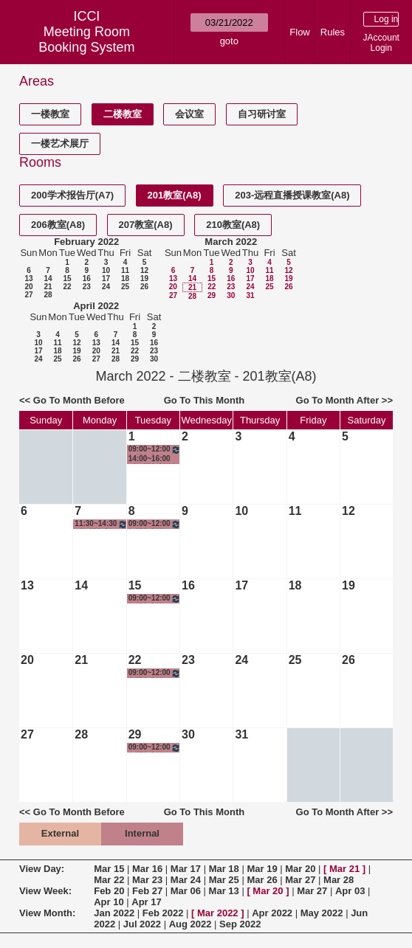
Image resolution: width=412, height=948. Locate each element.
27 (28, 295)
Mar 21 (344, 868)
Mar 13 (224, 890)
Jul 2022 (142, 924)
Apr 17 (146, 901)
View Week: (45, 890)
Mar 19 (262, 868)
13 (28, 278)
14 (48, 278)
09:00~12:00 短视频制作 (154, 449)
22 (67, 287)
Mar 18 (224, 868)
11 (125, 270)
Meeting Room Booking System (86, 39)
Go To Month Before (79, 400)
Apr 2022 (272, 912)
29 (211, 295)
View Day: (41, 868)
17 (106, 278)
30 (231, 295)
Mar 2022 (217, 912)
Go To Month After (338, 400)
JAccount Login (381, 42)
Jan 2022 (114, 912)
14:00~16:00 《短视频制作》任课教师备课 (154, 459)
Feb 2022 (163, 912)
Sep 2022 (240, 924)
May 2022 (322, 912)
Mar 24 (186, 879)
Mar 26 (262, 879)
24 (106, 287)
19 (144, 278)
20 (28, 287)
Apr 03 (350, 890)
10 (106, 270)
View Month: (47, 912)
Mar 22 (109, 879)
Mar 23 (147, 879)
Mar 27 (300, 879)
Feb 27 (147, 890)
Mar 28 (338, 879)
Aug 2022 (190, 924)
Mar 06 (186, 890)
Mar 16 (147, 868)
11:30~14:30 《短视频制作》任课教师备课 (101, 524)
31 (250, 295)
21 (48, 287)
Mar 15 (109, 868)
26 (144, 287)
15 (67, 278)
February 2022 (86, 241)
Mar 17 (186, 868)
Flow (299, 32)
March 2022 (231, 241)
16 (87, 278)
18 (125, 278)
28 (48, 295)
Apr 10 (108, 901)
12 (144, 270)
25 (125, 287)
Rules (332, 32)
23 (87, 287)
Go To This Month (204, 400)
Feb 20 (109, 890)
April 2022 (96, 305)
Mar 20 (300, 868)
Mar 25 (224, 879)
